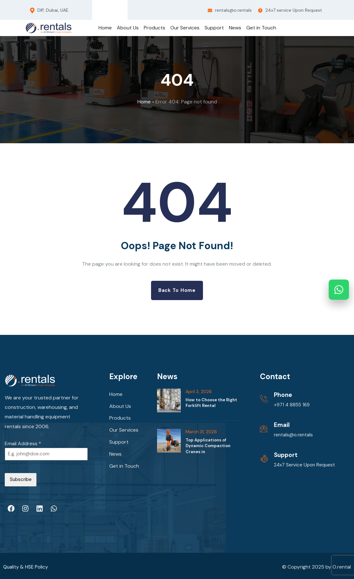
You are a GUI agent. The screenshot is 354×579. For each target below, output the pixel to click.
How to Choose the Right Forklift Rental (211, 403)
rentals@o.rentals (230, 10)
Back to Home (177, 290)
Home (144, 101)
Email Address (23, 443)
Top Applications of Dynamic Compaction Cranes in (208, 446)
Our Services (123, 432)
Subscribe (20, 480)
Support (119, 445)
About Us (120, 407)
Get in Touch (124, 470)
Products (120, 420)
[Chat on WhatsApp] (339, 290)
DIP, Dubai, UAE (49, 10)
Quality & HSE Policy (26, 564)
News (115, 458)
